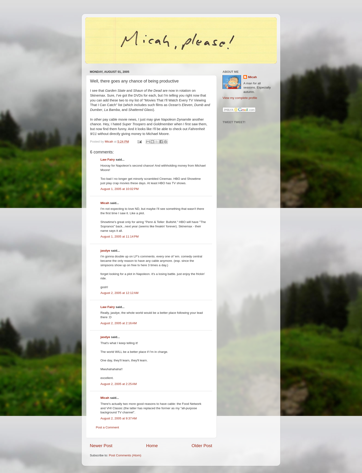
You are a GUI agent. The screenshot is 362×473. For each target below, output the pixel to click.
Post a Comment (107, 427)
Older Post (202, 445)
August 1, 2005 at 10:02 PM (119, 189)
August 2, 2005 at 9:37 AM (118, 418)
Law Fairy (107, 159)
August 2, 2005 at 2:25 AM (118, 384)
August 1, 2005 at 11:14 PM (119, 236)
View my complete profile (240, 98)
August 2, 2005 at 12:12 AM (119, 293)
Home (152, 445)
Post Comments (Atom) (125, 455)
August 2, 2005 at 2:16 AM (118, 323)
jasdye (105, 250)
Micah (104, 203)
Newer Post (101, 445)
